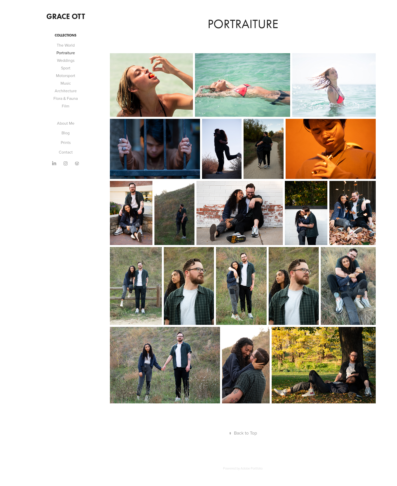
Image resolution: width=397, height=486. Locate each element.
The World (66, 45)
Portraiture (65, 52)
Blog (66, 133)
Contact (66, 152)
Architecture (66, 91)
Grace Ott (65, 16)
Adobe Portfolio (252, 468)
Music (66, 83)
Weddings (65, 60)
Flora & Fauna (65, 98)
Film (65, 106)
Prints (66, 142)
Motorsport (65, 75)
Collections (65, 35)
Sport (65, 68)
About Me (65, 123)
